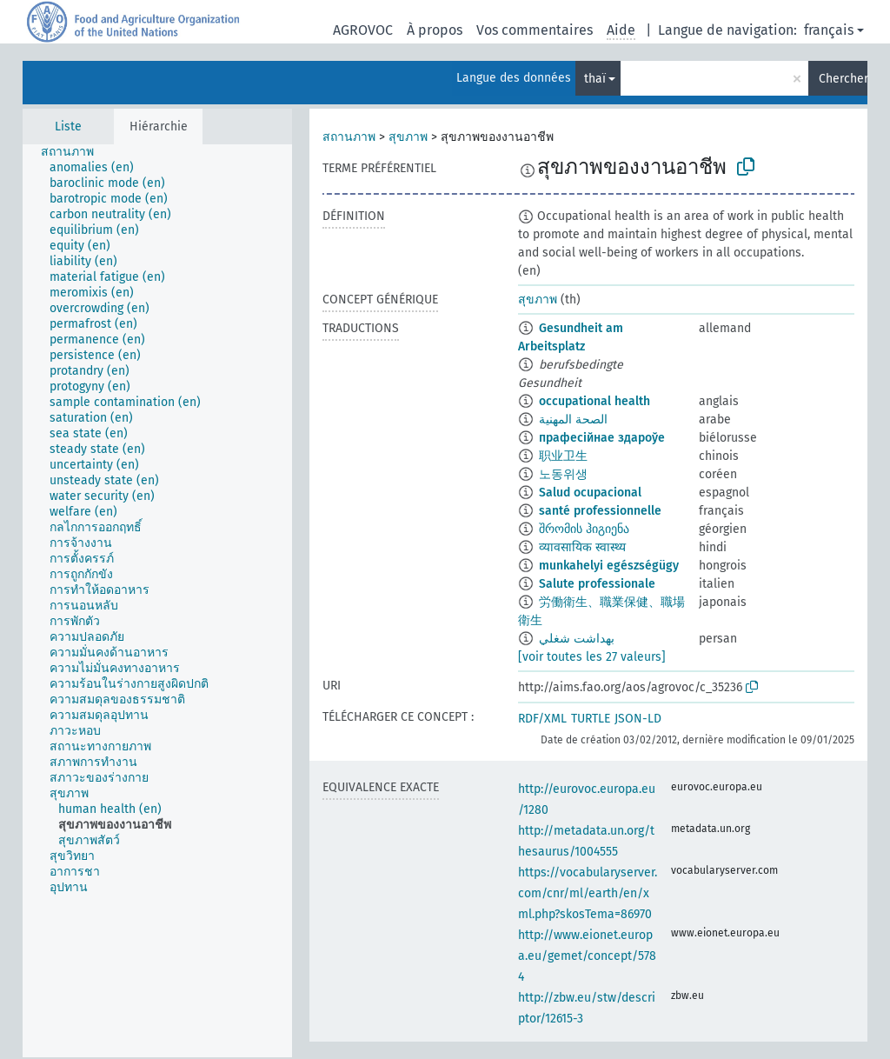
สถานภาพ (348, 137)
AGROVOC (363, 30)
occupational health (594, 401)
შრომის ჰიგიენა (584, 529)
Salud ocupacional (590, 492)
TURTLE (590, 718)
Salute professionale (597, 583)
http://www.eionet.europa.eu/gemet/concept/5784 (587, 956)
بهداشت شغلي (576, 638)
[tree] (157, 600)
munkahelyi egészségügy (609, 565)
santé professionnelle (600, 510)
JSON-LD (637, 718)
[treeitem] (75, 152)
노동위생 (563, 474)
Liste (68, 126)
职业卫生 (563, 456)
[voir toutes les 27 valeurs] (592, 656)
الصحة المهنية (573, 419)
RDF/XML (542, 718)
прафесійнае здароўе (602, 437)
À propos (434, 30)
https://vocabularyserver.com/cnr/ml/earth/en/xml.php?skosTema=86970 (587, 893)
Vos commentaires (534, 30)
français (828, 30)
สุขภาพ (408, 137)
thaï (595, 78)
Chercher (843, 78)
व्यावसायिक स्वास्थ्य (582, 547)
